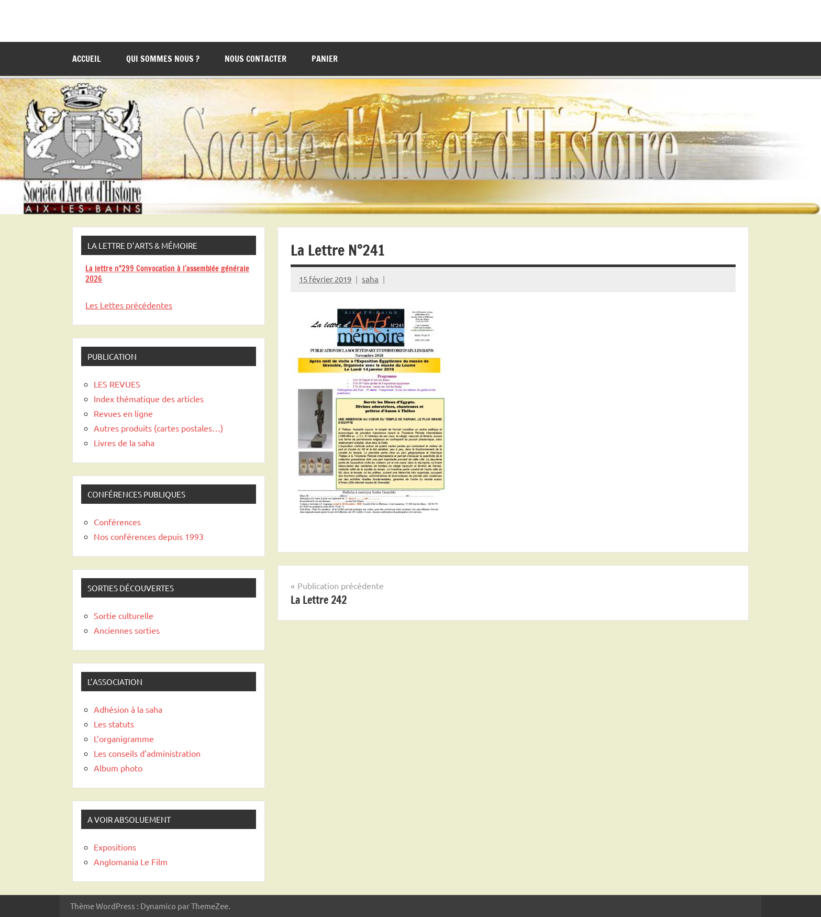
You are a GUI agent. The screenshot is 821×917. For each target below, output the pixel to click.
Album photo (118, 768)
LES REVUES (117, 384)
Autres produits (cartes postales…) (158, 428)
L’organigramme (124, 738)
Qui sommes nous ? (162, 58)
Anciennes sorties (127, 630)
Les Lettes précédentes (128, 305)
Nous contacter (255, 58)
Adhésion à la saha (128, 709)
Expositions (115, 847)
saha (370, 279)
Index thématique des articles (149, 398)
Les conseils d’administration (147, 753)
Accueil (86, 58)
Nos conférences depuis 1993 (149, 536)
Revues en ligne (123, 413)
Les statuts (114, 724)
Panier (325, 58)
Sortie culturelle (123, 615)
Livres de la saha (124, 442)
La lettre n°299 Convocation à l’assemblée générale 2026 (167, 273)
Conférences (117, 521)
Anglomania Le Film (131, 861)
